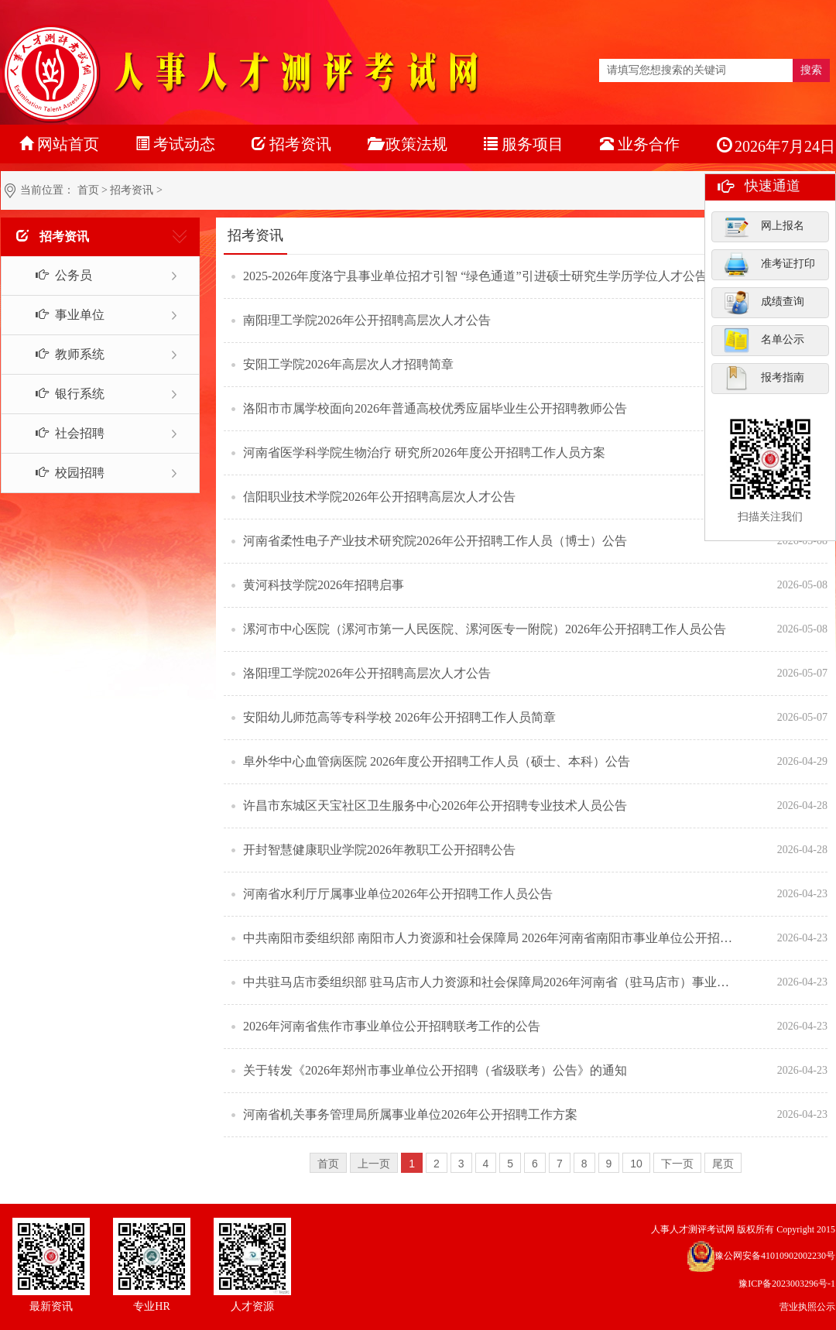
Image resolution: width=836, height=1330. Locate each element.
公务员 (55, 275)
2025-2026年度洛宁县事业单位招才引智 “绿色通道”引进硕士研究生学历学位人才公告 (475, 276)
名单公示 (764, 340)
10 (636, 1163)
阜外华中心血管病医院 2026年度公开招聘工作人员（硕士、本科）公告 (436, 761)
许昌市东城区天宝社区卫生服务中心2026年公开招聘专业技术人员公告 (435, 805)
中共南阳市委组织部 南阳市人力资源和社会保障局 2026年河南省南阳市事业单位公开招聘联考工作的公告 (491, 937)
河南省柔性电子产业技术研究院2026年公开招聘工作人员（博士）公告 (435, 540)
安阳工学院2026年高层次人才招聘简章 (348, 364)
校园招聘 (61, 472)
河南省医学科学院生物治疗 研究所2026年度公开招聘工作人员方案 (424, 452)
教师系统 (61, 354)
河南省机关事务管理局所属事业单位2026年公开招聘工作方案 (410, 1114)
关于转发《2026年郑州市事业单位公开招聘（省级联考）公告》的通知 (435, 1070)
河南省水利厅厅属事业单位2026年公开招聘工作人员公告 (398, 893)
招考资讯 (131, 190)
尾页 (723, 1163)
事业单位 (61, 314)
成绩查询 (764, 302)
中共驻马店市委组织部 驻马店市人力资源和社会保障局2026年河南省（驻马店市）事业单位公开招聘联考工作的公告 (491, 982)
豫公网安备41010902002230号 (774, 1255)
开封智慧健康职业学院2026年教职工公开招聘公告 (379, 849)
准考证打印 (769, 264)
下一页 (677, 1163)
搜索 (811, 70)
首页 (88, 190)
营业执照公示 (807, 1306)
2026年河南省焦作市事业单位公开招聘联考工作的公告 (391, 1026)
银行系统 (61, 393)
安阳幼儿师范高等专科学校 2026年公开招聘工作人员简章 (399, 717)
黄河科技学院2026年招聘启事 (323, 584)
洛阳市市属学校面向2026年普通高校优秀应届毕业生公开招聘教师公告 (435, 408)
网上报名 (764, 226)
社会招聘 (61, 433)
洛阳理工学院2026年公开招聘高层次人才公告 (367, 673)
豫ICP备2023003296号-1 (786, 1283)
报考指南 (764, 378)
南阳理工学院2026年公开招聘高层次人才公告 (367, 320)
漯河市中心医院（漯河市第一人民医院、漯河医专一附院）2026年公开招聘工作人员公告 (484, 629)
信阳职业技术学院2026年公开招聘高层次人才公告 (379, 496)
